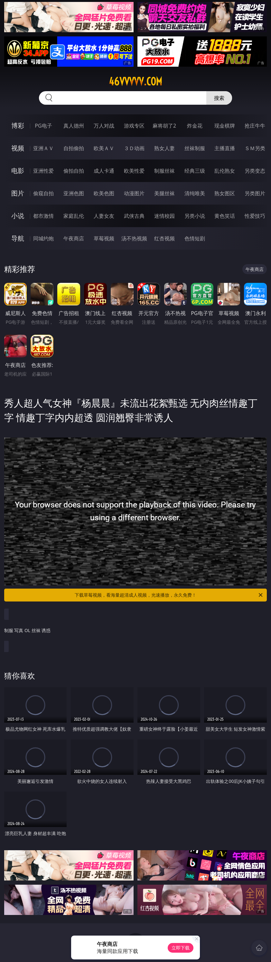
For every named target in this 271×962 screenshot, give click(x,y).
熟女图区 (224, 193)
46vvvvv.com (135, 81)
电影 (17, 170)
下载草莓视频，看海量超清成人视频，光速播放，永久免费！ (169, 595)
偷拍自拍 (73, 170)
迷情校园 (164, 215)
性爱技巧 (255, 215)
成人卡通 (104, 170)
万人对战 (104, 125)
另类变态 (255, 170)
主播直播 (224, 148)
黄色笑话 (224, 215)
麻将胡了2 (164, 125)
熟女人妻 (164, 148)
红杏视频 (164, 238)
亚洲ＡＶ (43, 148)
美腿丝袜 (164, 193)
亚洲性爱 (43, 170)
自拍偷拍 (73, 148)
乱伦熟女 (224, 170)
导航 (17, 238)
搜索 (219, 97)
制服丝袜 (164, 170)
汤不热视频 (134, 238)
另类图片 (255, 193)
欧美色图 (104, 193)
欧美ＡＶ (104, 148)
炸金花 (194, 125)
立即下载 (181, 948)
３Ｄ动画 (134, 148)
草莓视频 (104, 238)
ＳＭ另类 (255, 148)
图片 (17, 193)
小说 (17, 215)
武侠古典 (134, 215)
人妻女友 (104, 215)
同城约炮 (43, 238)
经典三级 (194, 170)
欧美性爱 (134, 170)
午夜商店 (73, 238)
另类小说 (194, 215)
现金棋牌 (224, 125)
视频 (17, 148)
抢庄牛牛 (255, 125)
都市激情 (43, 215)
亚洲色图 (73, 193)
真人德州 (73, 125)
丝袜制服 (194, 148)
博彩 (17, 125)
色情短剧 (194, 238)
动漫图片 (134, 193)
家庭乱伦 (73, 215)
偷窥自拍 (43, 193)
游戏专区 (134, 125)
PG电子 (43, 125)
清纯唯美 (194, 193)
